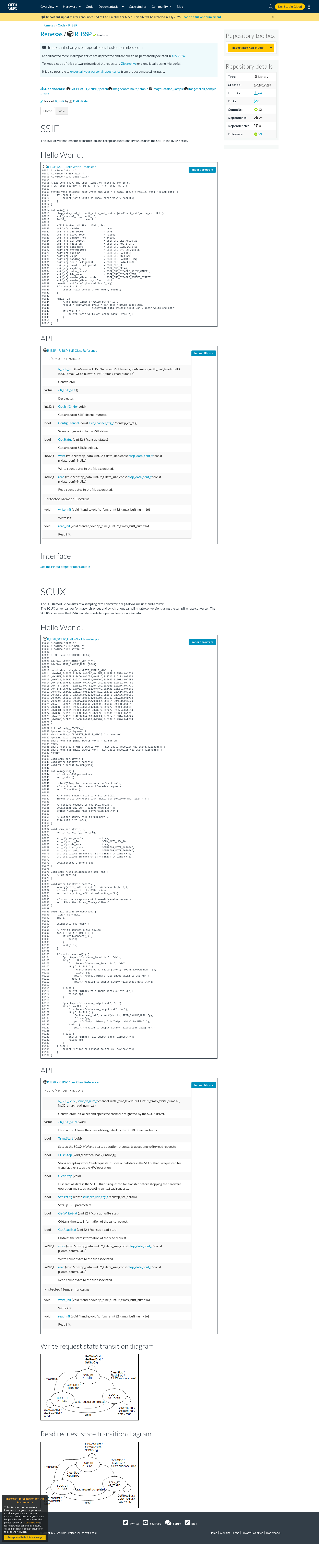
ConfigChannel (69, 423)
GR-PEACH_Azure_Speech (87, 89)
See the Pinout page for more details (65, 566)
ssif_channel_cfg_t (102, 423)
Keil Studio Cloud (290, 6)
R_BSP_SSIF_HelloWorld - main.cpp (71, 167)
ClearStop (65, 1176)
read (61, 477)
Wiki (61, 111)
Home (47, 111)
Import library (203, 353)
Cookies (258, 1532)
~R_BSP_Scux (68, 1122)
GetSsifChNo (68, 406)
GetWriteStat (68, 1213)
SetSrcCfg (65, 1197)
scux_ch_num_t (87, 1101)
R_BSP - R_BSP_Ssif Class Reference (72, 350)
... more (44, 93)
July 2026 (178, 56)
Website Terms (229, 1532)
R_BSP (72, 25)
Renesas (49, 25)
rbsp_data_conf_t (141, 456)
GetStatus (65, 439)
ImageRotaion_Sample (166, 89)
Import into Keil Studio (248, 47)
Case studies (137, 6)
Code (89, 6)
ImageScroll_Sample (200, 89)
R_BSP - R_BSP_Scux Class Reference (72, 1082)
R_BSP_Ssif (66, 369)
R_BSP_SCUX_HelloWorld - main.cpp (73, 639)
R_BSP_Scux (67, 1101)
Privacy (246, 1532)
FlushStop (65, 1155)
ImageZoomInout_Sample (128, 89)
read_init (64, 526)
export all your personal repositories (95, 71)
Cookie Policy (31, 1522)
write (62, 456)
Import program (202, 169)
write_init (65, 509)
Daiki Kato (80, 101)
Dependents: (52, 89)
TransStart (66, 1138)
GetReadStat (67, 1229)
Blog (180, 6)
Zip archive (129, 63)
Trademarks (273, 1532)
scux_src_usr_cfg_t (95, 1197)
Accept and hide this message (24, 1537)
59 (258, 134)
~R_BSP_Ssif (67, 390)
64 (258, 93)
